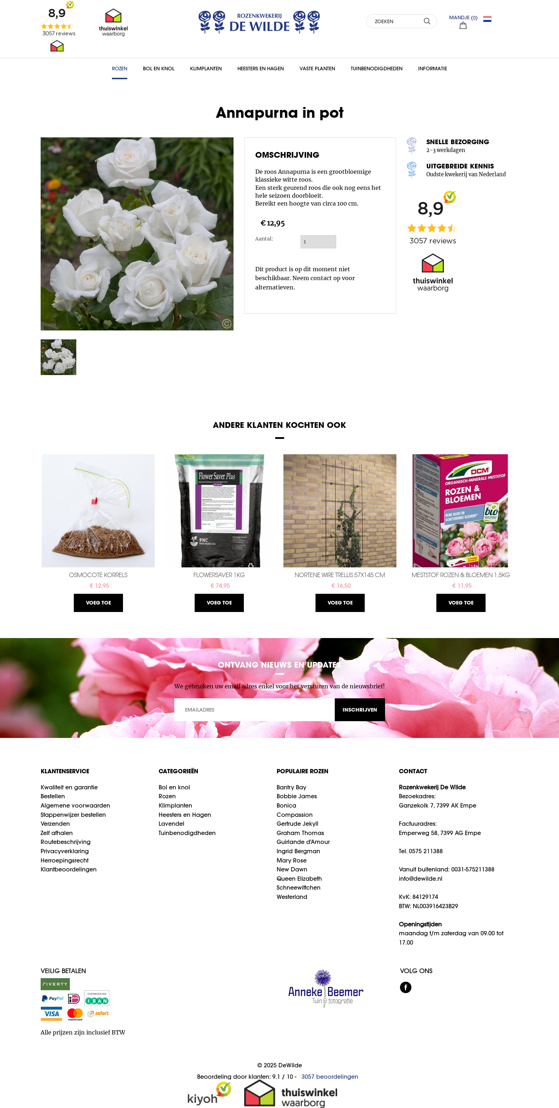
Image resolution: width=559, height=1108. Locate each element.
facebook (405, 987)
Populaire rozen (302, 771)
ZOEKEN (427, 21)
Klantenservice (65, 771)
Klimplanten (206, 68)
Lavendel (171, 823)
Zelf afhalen (57, 832)
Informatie (432, 68)
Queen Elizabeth (299, 878)
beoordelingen (330, 1076)
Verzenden (55, 823)
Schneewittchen (298, 887)
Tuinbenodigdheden (376, 68)
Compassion (295, 814)
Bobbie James (297, 796)
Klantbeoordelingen (69, 869)
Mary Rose (292, 860)
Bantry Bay (291, 787)
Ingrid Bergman (298, 851)
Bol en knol (174, 787)
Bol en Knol (158, 68)
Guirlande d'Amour (303, 841)
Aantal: (264, 239)
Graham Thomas (300, 832)
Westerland (292, 896)
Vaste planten (317, 68)
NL (490, 19)
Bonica (286, 805)
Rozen (119, 68)
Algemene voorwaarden (75, 805)
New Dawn (292, 869)
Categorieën (178, 771)
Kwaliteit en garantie (69, 787)
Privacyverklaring (65, 851)
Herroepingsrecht (64, 860)
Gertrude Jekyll (297, 823)
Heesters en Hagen (260, 68)
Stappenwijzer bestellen (73, 814)
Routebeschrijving (66, 841)
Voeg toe (98, 602)
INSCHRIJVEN (360, 709)
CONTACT (413, 771)
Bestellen (53, 796)
